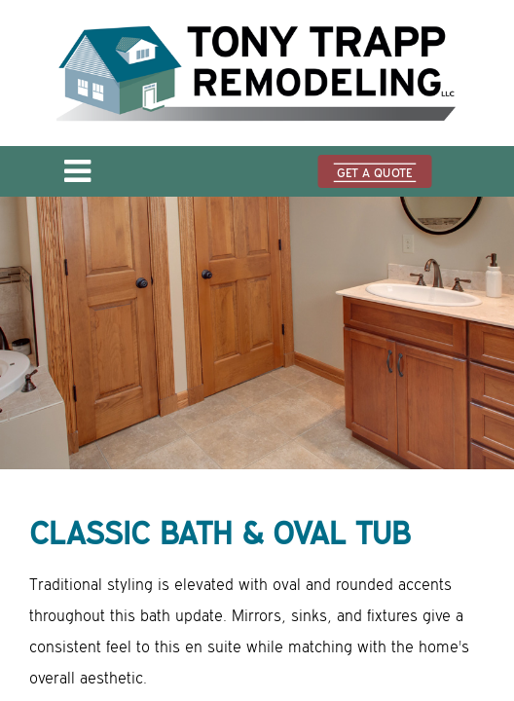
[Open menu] (77, 177)
